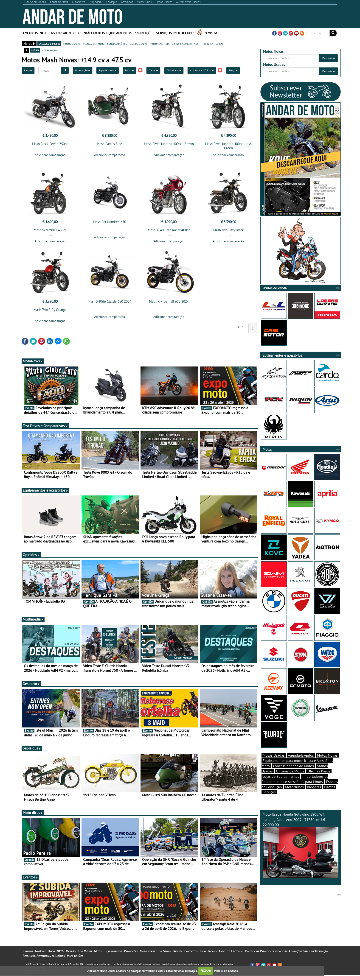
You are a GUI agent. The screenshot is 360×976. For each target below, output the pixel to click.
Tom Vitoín (85, 953)
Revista (210, 33)
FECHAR (205, 971)
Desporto (31, 685)
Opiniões (31, 556)
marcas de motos (93, 44)
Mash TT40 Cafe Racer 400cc (169, 231)
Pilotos (329, 795)
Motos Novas (327, 763)
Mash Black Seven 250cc (50, 144)
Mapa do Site (75, 957)
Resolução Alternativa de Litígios (44, 957)
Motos (99, 33)
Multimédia (33, 620)
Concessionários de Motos (293, 774)
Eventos (30, 33)
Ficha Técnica (208, 953)
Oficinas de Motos (290, 779)
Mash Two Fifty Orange (50, 311)
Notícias (47, 33)
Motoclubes (184, 33)
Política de (225, 971)
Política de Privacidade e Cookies (266, 953)
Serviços (164, 33)
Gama (153, 70)
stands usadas (138, 44)
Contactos (190, 953)
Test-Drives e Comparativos (45, 427)
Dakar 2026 (66, 33)
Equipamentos (119, 33)
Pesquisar (328, 58)
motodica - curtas (212, 44)
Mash (129, 70)
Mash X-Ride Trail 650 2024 (169, 303)
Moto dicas (33, 814)
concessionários (117, 44)
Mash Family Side (109, 144)
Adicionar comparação (50, 155)
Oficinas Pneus (318, 779)
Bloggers (314, 795)
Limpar (28, 70)
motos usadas (71, 44)
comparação (49, 50)
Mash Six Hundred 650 (109, 223)
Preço (233, 70)
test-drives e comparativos (182, 44)
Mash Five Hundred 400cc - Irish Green (228, 146)
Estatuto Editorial (231, 953)
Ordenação (82, 70)
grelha (35, 50)
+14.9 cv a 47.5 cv (202, 70)
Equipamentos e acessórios (45, 491)
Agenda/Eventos (301, 763)
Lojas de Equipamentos (281, 784)
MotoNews (32, 362)
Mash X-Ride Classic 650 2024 (109, 303)
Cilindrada (174, 70)
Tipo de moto (107, 70)
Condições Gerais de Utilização (308, 953)
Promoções (144, 33)
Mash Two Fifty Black (228, 231)
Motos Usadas (274, 763)
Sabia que (32, 749)
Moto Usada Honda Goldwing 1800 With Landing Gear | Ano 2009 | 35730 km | (300, 853)
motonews (156, 44)
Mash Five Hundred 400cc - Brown (169, 144)
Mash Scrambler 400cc (50, 231)
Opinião (85, 33)
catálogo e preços (49, 44)
